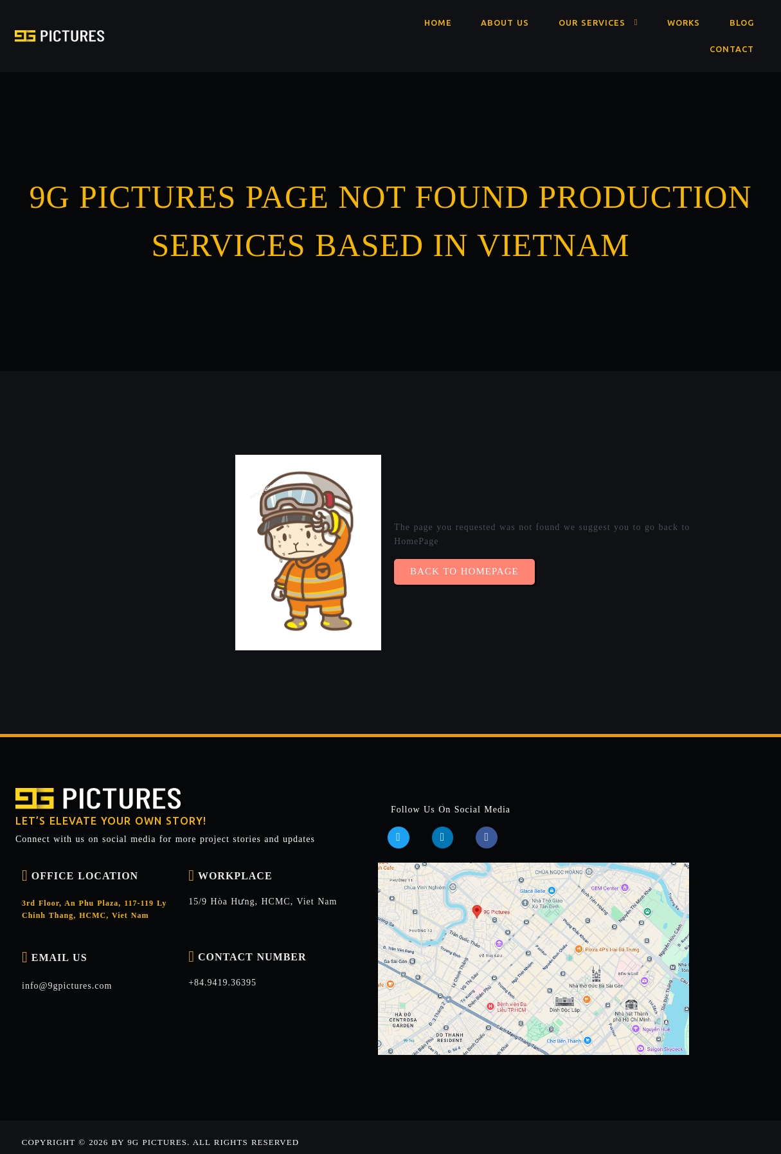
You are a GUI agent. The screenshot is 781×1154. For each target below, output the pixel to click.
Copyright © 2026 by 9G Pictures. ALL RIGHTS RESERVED (159, 1130)
